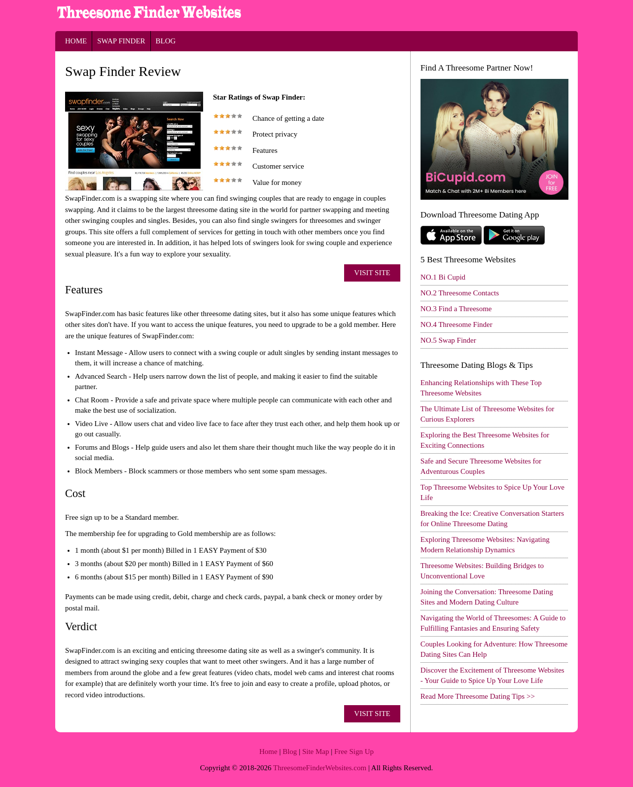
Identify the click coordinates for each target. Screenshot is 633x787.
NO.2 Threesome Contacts (460, 293)
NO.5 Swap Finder (448, 340)
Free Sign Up (354, 751)
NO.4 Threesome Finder (456, 324)
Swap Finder (121, 41)
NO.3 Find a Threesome (456, 309)
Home (76, 41)
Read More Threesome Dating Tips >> (478, 696)
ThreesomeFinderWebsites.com (319, 768)
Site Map (315, 751)
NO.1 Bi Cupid (443, 277)
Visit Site (372, 273)
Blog (166, 41)
